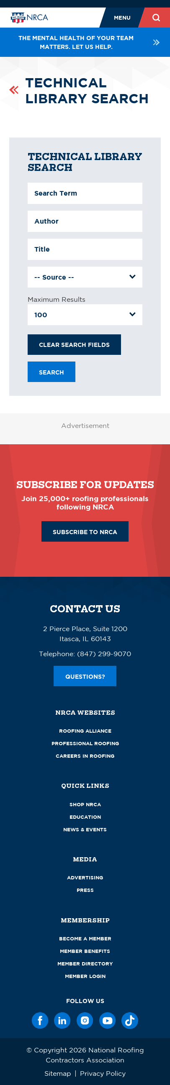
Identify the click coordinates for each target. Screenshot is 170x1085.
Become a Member (85, 938)
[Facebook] (40, 1020)
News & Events (85, 829)
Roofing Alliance (85, 731)
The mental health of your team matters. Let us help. (89, 42)
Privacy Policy (103, 1073)
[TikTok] (129, 1020)
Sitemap (57, 1073)
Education (85, 817)
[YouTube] (107, 1020)
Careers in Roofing (85, 756)
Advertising (85, 877)
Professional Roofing (85, 743)
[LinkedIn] (62, 1020)
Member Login (85, 976)
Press (85, 890)
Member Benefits (85, 951)
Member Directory (85, 963)
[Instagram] (85, 1020)
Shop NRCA (85, 804)
